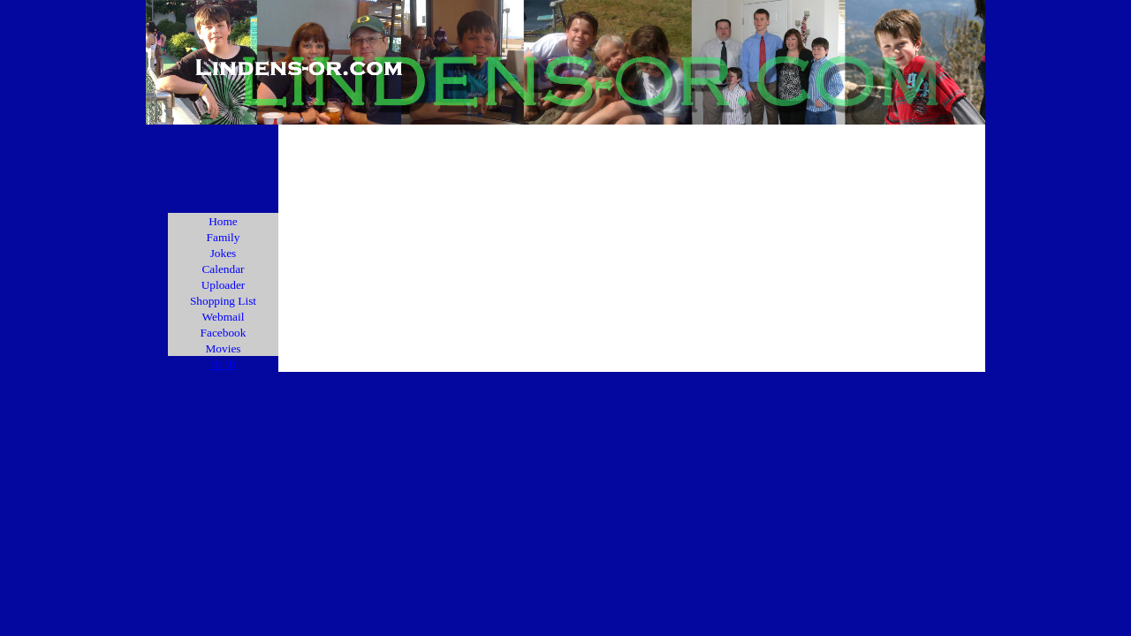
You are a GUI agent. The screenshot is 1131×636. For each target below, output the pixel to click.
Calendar (222, 269)
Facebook (224, 332)
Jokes (223, 253)
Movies (223, 348)
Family (223, 237)
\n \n (223, 363)
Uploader (223, 285)
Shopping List (223, 300)
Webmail (223, 316)
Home (223, 221)
